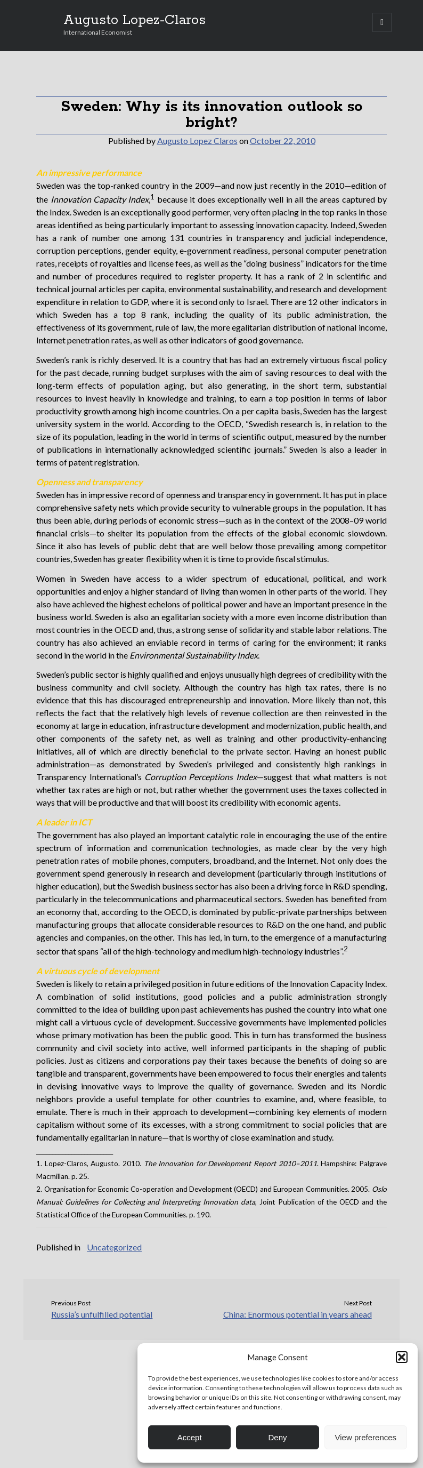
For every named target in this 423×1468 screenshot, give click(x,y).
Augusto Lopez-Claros (134, 20)
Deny (277, 1437)
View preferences (366, 1437)
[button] (401, 1357)
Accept (189, 1437)
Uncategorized (114, 1247)
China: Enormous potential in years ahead (297, 1314)
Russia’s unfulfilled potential (101, 1314)
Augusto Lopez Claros (197, 140)
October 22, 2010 (282, 140)
